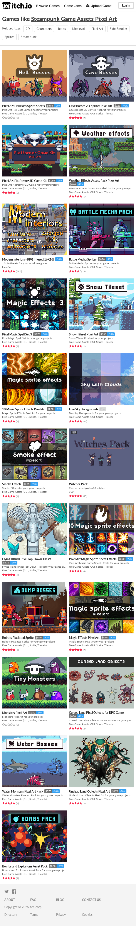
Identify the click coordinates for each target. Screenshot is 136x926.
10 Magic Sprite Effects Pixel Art (23, 409)
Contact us (91, 900)
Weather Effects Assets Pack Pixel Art (94, 180)
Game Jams (73, 5)
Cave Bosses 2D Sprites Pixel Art (90, 106)
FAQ (33, 900)
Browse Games (48, 5)
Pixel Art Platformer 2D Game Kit (24, 181)
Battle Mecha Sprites (83, 259)
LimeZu (6, 267)
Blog (60, 900)
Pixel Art (97, 29)
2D (28, 29)
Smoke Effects (11, 484)
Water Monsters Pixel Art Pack (22, 791)
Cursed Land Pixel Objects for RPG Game (96, 712)
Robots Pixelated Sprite (18, 637)
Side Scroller (118, 29)
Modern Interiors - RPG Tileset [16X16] (28, 259)
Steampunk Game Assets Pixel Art (74, 18)
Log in (126, 5)
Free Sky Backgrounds (83, 409)
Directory (10, 914)
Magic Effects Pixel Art (84, 637)
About (9, 900)
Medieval (78, 29)
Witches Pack (78, 484)
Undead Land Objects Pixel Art (89, 791)
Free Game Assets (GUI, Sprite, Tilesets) (24, 113)
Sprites (9, 37)
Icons (62, 29)
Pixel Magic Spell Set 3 (17, 334)
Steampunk (29, 37)
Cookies (87, 914)
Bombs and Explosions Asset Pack (24, 866)
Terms (34, 914)
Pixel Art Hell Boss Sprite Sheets (23, 106)
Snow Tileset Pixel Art (83, 334)
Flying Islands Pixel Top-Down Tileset (26, 559)
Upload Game (99, 5)
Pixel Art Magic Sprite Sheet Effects (92, 559)
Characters (44, 29)
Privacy (61, 914)
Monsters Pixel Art (14, 713)
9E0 (71, 491)
